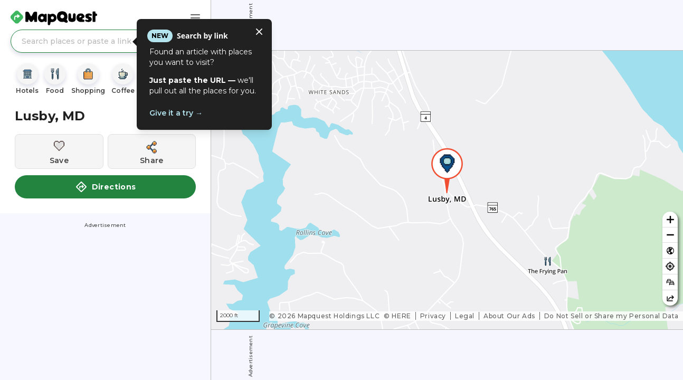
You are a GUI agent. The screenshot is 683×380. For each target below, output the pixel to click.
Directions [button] (105, 186)
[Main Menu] (195, 18)
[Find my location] (670, 266)
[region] (447, 190)
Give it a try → (176, 113)
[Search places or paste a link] (105, 41)
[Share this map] (670, 298)
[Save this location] (59, 151)
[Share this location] (152, 151)
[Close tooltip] (259, 31)
